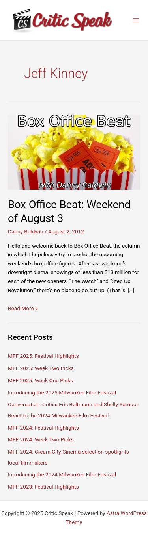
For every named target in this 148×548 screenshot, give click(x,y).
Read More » (23, 308)
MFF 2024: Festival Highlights (43, 427)
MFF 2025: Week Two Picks (41, 368)
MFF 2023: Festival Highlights (43, 486)
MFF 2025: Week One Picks (40, 380)
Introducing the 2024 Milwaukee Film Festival (62, 474)
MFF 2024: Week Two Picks (41, 439)
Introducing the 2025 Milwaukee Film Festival (62, 392)
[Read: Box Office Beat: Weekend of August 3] (74, 151)
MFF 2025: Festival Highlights (43, 356)
